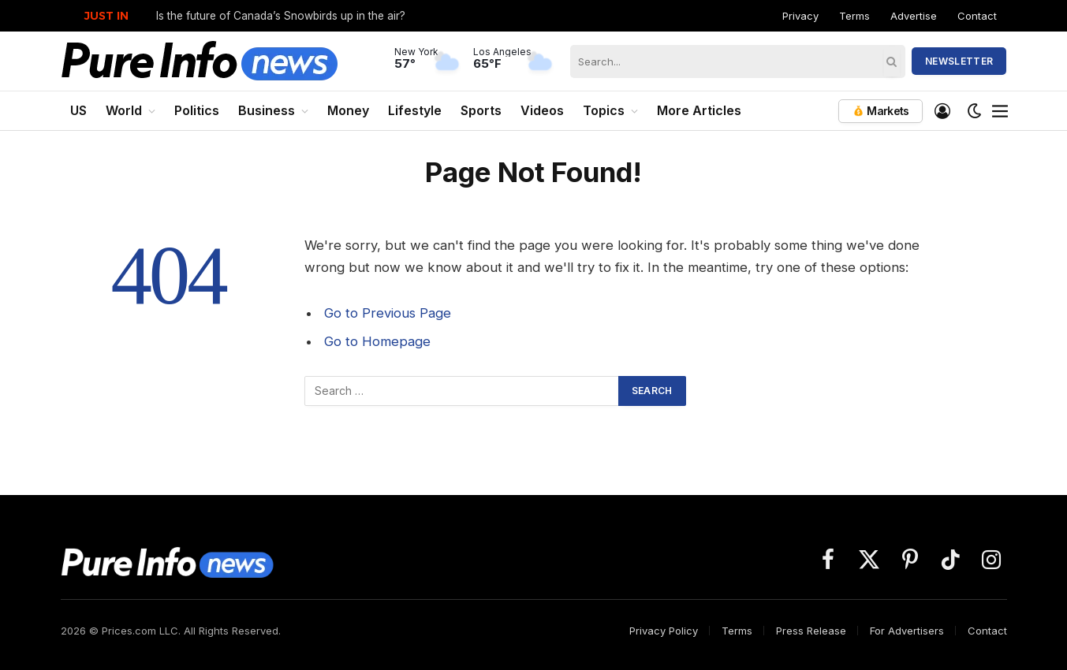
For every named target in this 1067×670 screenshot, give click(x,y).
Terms (854, 15)
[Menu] (1000, 111)
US (78, 110)
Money (348, 110)
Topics (604, 110)
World (124, 110)
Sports (481, 110)
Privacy (800, 15)
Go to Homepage (377, 341)
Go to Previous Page (387, 313)
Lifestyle (415, 110)
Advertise (913, 15)
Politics (196, 110)
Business (266, 110)
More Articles (699, 110)
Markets (880, 110)
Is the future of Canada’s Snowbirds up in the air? (280, 15)
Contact (977, 15)
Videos (542, 110)
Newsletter (959, 61)
